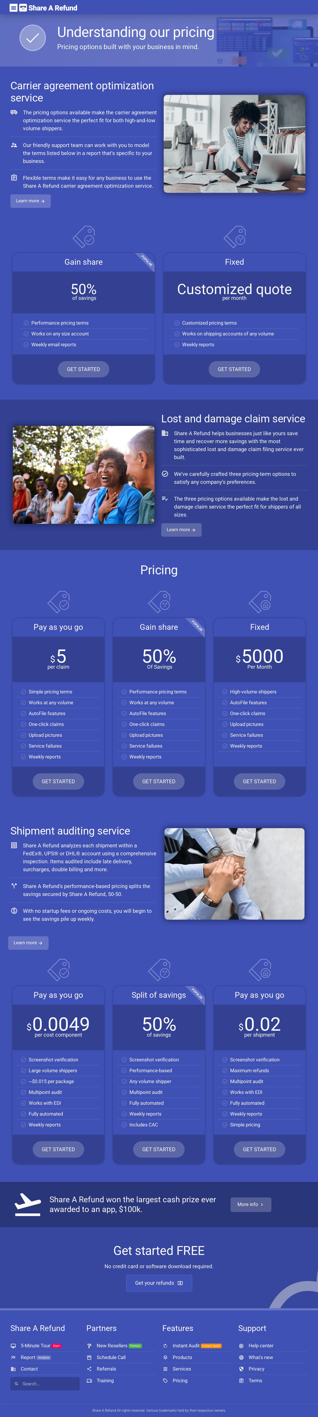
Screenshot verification (53, 1060)
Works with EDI (45, 1103)
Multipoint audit (45, 1092)
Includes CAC (143, 1125)
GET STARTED (83, 369)
